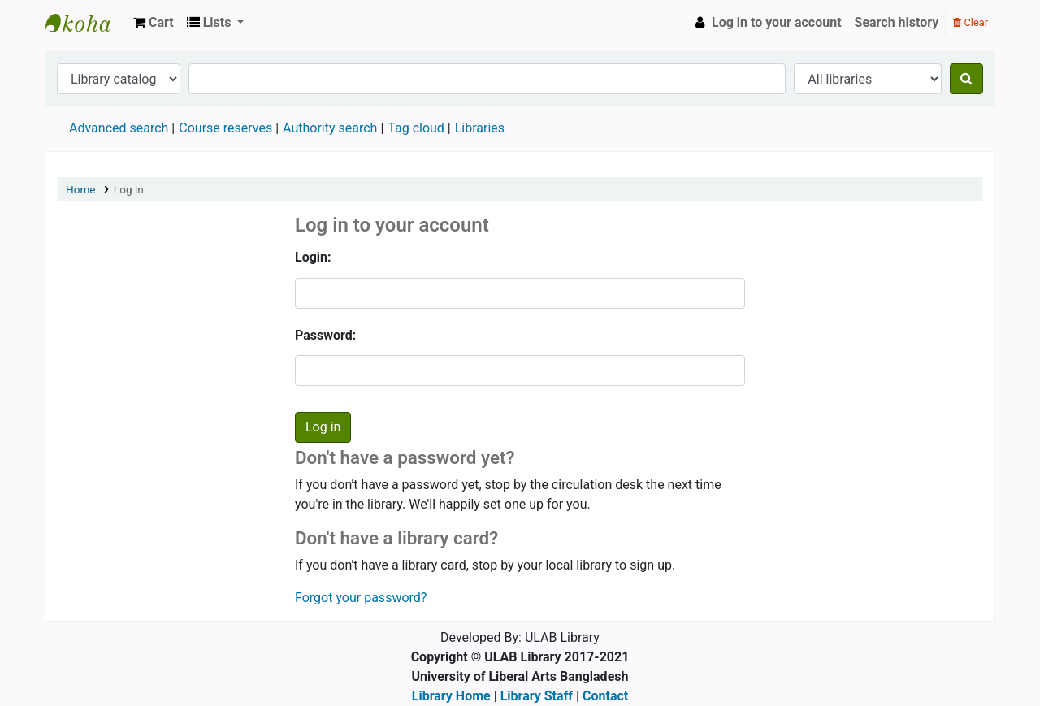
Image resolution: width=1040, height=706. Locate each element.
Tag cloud (416, 128)
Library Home (451, 696)
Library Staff (536, 696)
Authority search (330, 128)
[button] (153, 22)
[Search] (966, 78)
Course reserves (225, 128)
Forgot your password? (361, 597)
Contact (605, 696)
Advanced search (118, 128)
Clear (970, 22)
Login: (313, 257)
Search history (897, 22)
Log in (129, 189)
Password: (325, 335)
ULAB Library (86, 22)
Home (81, 189)
